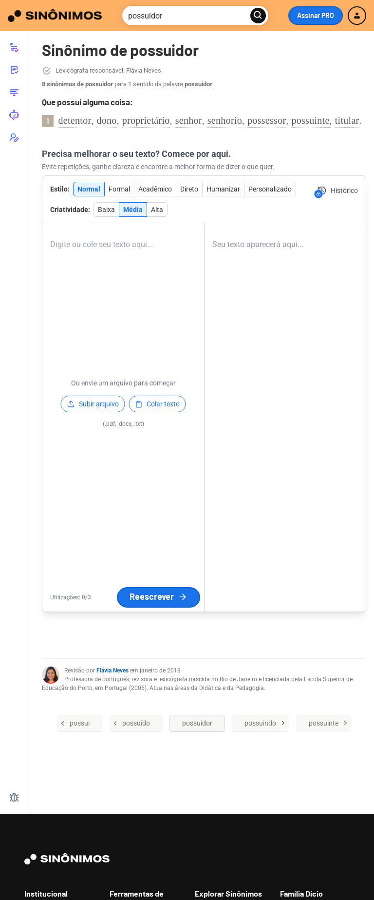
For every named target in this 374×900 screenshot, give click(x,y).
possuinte (310, 120)
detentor (75, 120)
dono (106, 120)
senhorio (224, 120)
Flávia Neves (112, 670)
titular (347, 120)
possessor (266, 120)
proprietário (146, 120)
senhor (188, 120)
